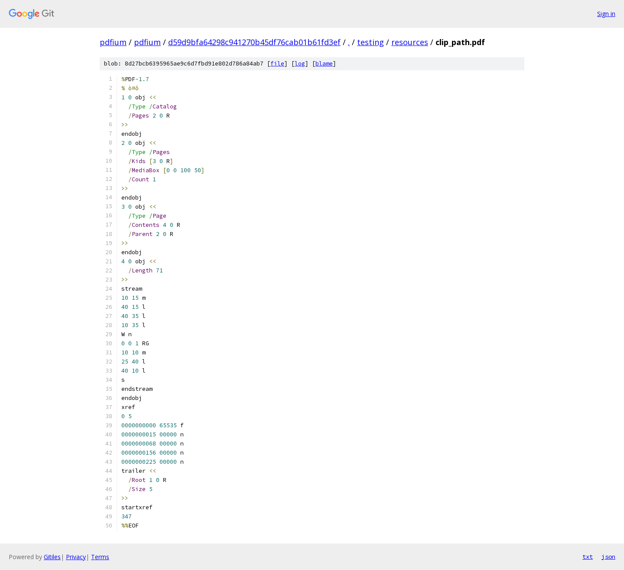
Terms (100, 557)
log (300, 63)
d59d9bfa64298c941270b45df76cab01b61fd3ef (254, 42)
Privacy (76, 557)
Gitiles (52, 557)
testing (370, 42)
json (608, 556)
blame (324, 63)
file (277, 63)
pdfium (113, 42)
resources (409, 42)
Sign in (606, 14)
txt (587, 556)
